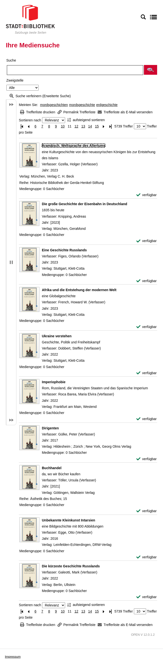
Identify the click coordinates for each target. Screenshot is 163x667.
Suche (11, 60)
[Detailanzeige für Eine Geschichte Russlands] (64, 250)
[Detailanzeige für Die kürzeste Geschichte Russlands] (71, 566)
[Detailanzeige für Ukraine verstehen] (56, 336)
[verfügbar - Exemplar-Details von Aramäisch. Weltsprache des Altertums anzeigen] (146, 195)
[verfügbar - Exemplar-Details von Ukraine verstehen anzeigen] (146, 373)
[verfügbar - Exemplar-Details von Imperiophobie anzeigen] (146, 419)
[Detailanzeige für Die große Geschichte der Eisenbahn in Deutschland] (84, 204)
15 (97, 126)
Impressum (13, 656)
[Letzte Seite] (111, 126)
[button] (150, 70)
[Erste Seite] (22, 126)
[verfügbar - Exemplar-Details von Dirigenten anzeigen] (146, 459)
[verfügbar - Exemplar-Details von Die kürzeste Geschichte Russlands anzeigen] (146, 597)
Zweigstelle (14, 80)
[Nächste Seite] (104, 126)
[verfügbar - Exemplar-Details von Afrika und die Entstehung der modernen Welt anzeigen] (146, 327)
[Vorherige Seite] (29, 126)
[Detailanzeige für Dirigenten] (50, 428)
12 (76, 126)
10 (63, 126)
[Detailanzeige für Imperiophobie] (53, 382)
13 (83, 126)
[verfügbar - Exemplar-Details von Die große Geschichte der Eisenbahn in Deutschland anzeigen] (146, 241)
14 (90, 126)
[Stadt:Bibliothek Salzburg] (30, 19)
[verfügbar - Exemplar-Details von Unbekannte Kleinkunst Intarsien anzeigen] (146, 557)
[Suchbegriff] (75, 70)
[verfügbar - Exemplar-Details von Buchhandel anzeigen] (146, 511)
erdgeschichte (106, 105)
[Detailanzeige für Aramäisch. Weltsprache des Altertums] (73, 146)
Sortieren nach (30, 120)
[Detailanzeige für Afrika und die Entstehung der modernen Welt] (79, 290)
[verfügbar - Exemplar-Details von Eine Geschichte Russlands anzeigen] (146, 281)
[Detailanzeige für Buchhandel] (51, 468)
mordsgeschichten (54, 105)
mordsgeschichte (82, 105)
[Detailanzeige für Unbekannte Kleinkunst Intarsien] (68, 520)
